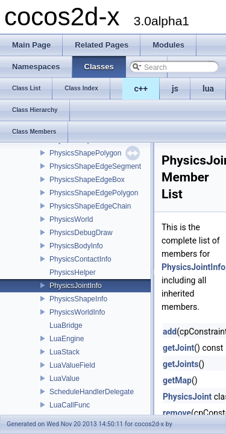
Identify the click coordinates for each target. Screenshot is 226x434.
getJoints (181, 364)
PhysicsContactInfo (80, 259)
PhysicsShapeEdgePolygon (93, 193)
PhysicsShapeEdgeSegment (95, 166)
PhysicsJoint (187, 396)
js (175, 88)
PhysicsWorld (71, 219)
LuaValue (64, 378)
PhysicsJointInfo (75, 285)
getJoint (178, 348)
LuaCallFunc (69, 405)
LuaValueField (72, 365)
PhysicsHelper (72, 272)
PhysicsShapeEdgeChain (90, 206)
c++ (141, 88)
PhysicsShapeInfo (78, 299)
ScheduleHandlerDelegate (91, 392)
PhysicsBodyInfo (76, 246)
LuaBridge (66, 325)
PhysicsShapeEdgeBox (87, 179)
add (170, 331)
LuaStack (64, 352)
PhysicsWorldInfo (77, 312)
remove (177, 413)
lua (208, 88)
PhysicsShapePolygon (85, 153)
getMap (177, 380)
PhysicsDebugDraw (81, 232)
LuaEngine (66, 339)
